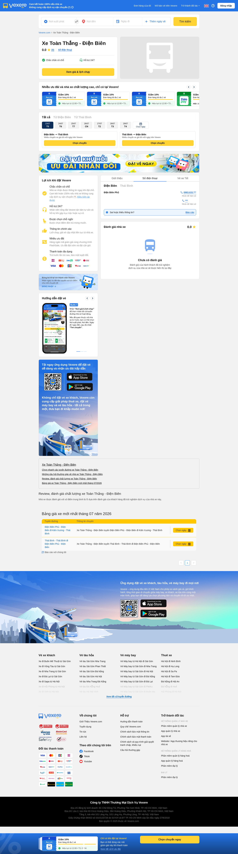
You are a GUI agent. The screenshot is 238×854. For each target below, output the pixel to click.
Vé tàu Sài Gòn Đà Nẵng (91, 671)
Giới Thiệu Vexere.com (90, 721)
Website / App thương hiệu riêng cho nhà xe (179, 743)
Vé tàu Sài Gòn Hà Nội (90, 676)
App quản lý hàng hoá (172, 761)
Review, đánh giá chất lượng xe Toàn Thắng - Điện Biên (69, 478)
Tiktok (87, 756)
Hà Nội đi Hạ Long (170, 666)
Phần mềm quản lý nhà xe (174, 726)
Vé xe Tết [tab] (182, 178)
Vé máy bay (128, 655)
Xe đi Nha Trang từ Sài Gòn (52, 671)
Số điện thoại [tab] (149, 178)
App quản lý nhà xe (170, 731)
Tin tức (82, 731)
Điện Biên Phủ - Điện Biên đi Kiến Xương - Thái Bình (57, 530)
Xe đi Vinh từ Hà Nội (49, 691)
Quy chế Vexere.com (130, 726)
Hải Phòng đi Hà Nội (171, 691)
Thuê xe (166, 655)
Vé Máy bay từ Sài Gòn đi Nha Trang (138, 666)
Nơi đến (91, 21)
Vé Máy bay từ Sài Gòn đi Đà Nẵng (137, 676)
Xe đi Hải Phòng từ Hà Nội (52, 686)
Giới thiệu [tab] (117, 178)
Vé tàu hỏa (86, 655)
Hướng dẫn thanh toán (131, 721)
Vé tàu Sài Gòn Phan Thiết (92, 666)
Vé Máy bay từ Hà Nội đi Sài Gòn (136, 661)
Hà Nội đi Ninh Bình (171, 661)
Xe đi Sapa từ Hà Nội (49, 681)
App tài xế (166, 736)
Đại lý (164, 772)
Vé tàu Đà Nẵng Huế (89, 686)
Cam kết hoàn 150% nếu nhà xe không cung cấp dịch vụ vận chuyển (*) (49, 6)
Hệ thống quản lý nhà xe (174, 721)
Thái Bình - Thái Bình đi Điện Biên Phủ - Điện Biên (56, 543)
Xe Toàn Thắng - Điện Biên (59, 464)
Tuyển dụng (85, 726)
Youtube (88, 761)
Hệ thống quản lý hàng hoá (176, 751)
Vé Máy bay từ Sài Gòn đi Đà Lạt (136, 681)
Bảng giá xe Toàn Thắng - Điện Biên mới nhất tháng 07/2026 (72, 483)
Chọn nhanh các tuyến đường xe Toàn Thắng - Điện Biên (70, 470)
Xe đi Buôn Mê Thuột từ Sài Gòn (55, 661)
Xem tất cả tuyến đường (119, 696)
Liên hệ (83, 736)
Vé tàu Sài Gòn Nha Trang (92, 661)
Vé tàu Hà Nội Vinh (88, 691)
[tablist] (150, 178)
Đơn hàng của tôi (142, 5)
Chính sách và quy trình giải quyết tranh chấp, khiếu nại (137, 743)
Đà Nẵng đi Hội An (170, 681)
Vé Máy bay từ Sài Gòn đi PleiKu (136, 686)
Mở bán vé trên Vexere (166, 5)
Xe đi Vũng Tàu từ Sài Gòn (52, 666)
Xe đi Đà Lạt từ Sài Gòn (50, 676)
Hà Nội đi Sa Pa (169, 671)
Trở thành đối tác (190, 5)
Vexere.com (44, 32)
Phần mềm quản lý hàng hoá (175, 755)
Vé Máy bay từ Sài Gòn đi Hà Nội (136, 671)
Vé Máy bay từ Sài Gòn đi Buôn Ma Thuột (137, 693)
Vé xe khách (47, 655)
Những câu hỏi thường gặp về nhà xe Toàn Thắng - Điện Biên (72, 474)
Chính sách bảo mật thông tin (134, 731)
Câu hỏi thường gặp (130, 750)
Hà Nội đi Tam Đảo (170, 676)
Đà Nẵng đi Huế (169, 686)
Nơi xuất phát (56, 21)
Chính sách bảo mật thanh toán (135, 736)
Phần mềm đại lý (169, 766)
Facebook (89, 751)
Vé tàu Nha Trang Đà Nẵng (92, 681)
